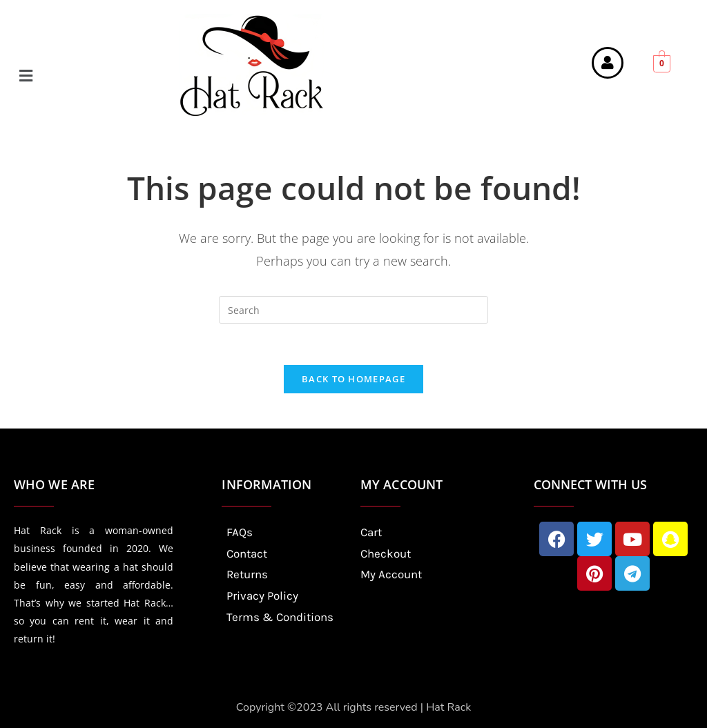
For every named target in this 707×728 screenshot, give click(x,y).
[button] (90, 75)
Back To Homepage (353, 379)
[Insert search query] (353, 310)
